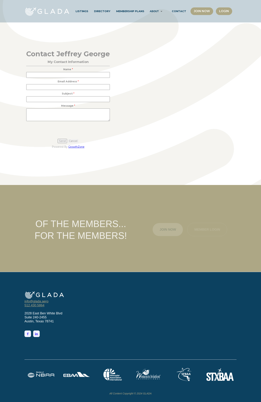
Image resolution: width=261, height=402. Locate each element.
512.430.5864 (34, 305)
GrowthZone (76, 146)
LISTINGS (82, 11)
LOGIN (224, 11)
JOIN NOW (202, 11)
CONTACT (179, 11)
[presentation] (53, 130)
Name (67, 69)
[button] (156, 11)
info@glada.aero (36, 301)
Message (67, 105)
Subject (67, 93)
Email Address (67, 81)
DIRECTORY (102, 11)
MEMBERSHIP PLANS (130, 11)
